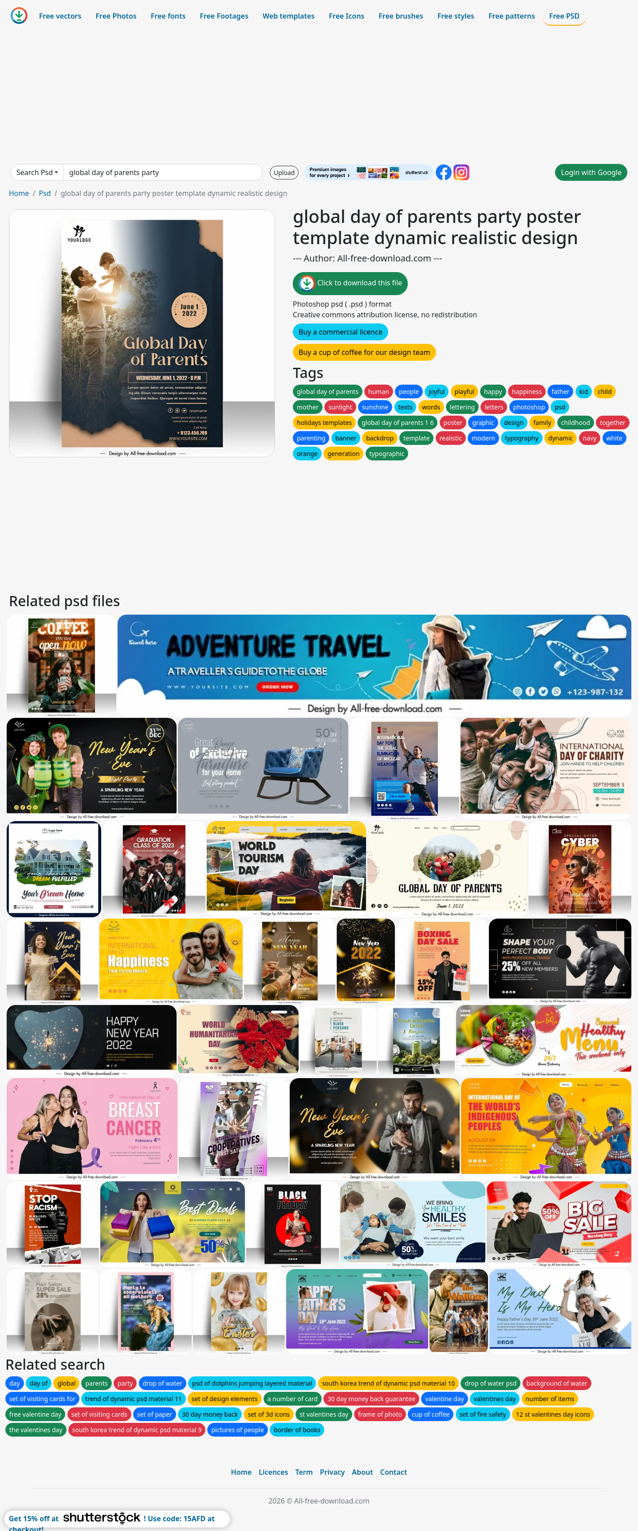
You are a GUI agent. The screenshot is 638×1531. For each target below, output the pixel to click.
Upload (284, 172)
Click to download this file (350, 283)
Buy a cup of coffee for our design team (364, 352)
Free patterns (511, 16)
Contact (393, 1472)
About (362, 1472)
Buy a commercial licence (340, 332)
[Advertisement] (319, 95)
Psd (45, 193)
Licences (273, 1472)
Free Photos (115, 16)
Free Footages (224, 16)
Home (19, 193)
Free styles (455, 16)
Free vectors (60, 16)
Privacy (332, 1472)
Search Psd (34, 172)
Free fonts (168, 16)
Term (304, 1472)
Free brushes (400, 16)
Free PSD (564, 16)
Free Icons (346, 16)
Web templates (289, 16)
